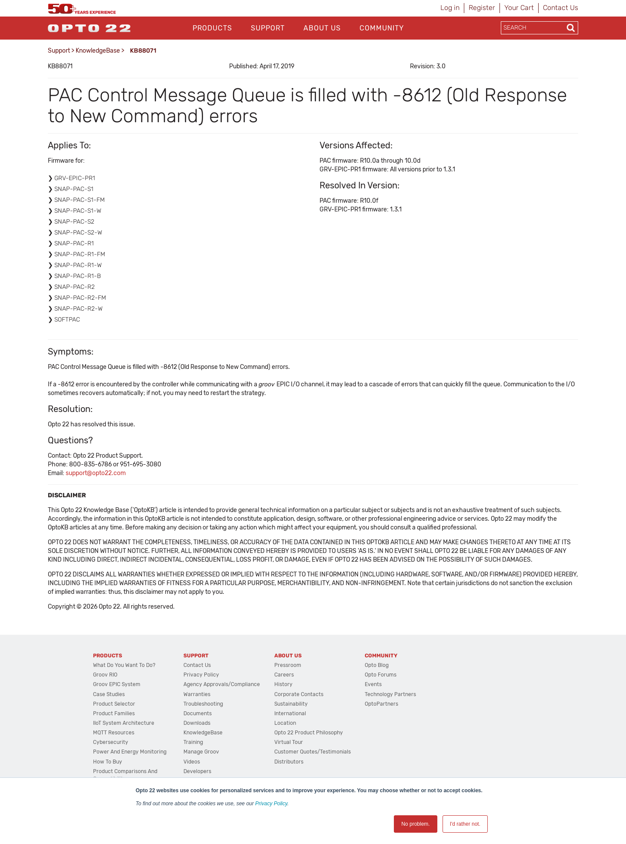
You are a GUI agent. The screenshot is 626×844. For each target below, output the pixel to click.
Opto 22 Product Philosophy (308, 733)
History (283, 684)
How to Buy (107, 762)
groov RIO (105, 675)
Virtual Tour (288, 742)
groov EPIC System (116, 684)
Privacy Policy (271, 803)
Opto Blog (377, 665)
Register (482, 7)
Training (193, 742)
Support (268, 28)
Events (373, 684)
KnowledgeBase (98, 50)
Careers (284, 675)
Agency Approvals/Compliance (221, 684)
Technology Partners (390, 694)
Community (382, 28)
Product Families (114, 713)
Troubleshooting (203, 704)
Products (212, 28)
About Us (322, 28)
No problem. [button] (415, 824)
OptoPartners (381, 704)
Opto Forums (380, 675)
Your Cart (519, 7)
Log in (450, 7)
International (290, 713)
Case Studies (109, 694)
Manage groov (201, 752)
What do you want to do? (124, 665)
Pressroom (287, 665)
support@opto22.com (96, 473)
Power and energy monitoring (129, 752)
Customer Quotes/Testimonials (312, 752)
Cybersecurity (110, 742)
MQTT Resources (113, 733)
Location (285, 723)
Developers (197, 771)
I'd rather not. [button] (465, 824)
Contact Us (560, 7)
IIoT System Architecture (123, 723)
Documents (197, 713)
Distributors (288, 762)
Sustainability (291, 704)
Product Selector (114, 704)
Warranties (196, 694)
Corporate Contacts (298, 694)
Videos (191, 762)
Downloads (196, 723)
